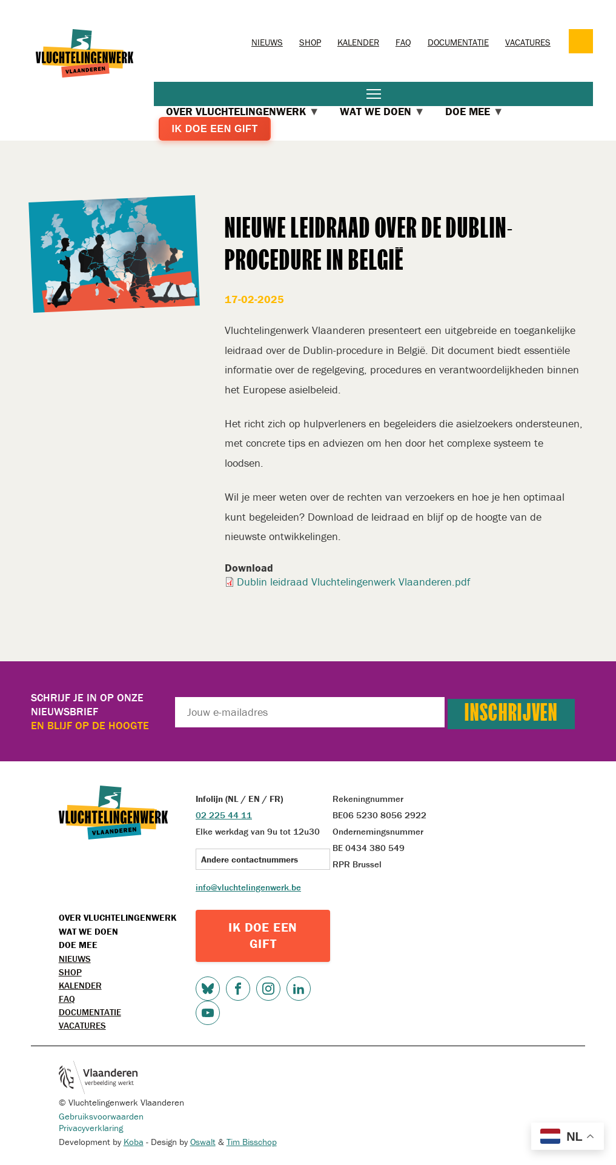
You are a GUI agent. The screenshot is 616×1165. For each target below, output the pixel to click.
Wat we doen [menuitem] (382, 111)
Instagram (268, 988)
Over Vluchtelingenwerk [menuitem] (243, 111)
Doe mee (78, 944)
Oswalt (203, 1141)
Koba (134, 1141)
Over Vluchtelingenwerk (117, 917)
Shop (310, 42)
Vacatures (528, 42)
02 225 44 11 (224, 815)
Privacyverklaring (91, 1127)
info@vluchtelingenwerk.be (248, 887)
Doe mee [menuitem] (474, 111)
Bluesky (208, 988)
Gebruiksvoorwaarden (101, 1116)
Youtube (208, 1013)
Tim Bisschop (252, 1141)
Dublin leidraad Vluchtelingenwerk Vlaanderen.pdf (353, 582)
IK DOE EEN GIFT (262, 936)
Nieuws (267, 42)
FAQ (403, 42)
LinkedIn (298, 988)
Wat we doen (88, 931)
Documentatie (458, 42)
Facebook (238, 988)
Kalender (358, 42)
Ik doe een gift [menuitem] (214, 129)
